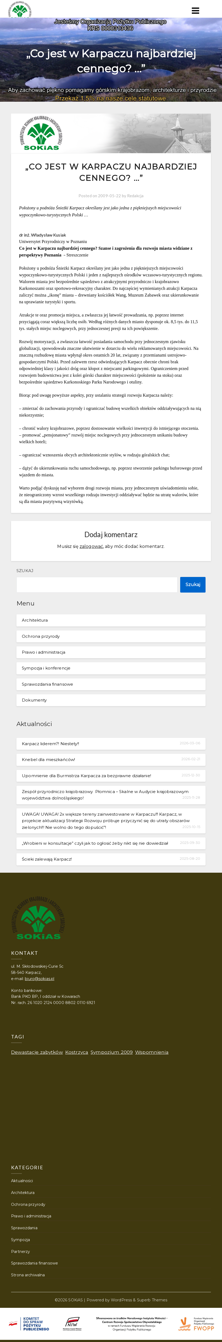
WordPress (121, 1300)
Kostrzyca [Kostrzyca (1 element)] (76, 1052)
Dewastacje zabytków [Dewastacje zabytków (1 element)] (37, 1052)
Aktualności (22, 1180)
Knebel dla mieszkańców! (48, 759)
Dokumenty (34, 700)
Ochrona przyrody (41, 636)
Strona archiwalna (28, 1275)
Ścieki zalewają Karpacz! (47, 859)
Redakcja (135, 195)
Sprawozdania (24, 1227)
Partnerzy (20, 1251)
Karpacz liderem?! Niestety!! (50, 743)
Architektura (35, 620)
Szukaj (24, 570)
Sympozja (20, 1239)
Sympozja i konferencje (46, 668)
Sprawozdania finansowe (47, 684)
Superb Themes (152, 1300)
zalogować (91, 546)
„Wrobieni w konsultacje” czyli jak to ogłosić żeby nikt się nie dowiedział (95, 843)
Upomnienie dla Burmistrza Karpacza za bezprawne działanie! (86, 775)
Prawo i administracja (43, 652)
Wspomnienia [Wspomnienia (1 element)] (151, 1052)
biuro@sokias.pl (39, 978)
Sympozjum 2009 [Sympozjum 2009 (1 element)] (112, 1052)
